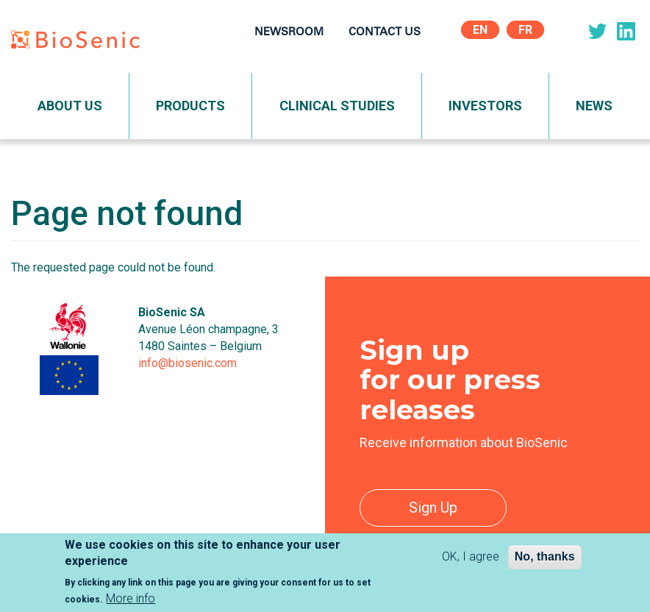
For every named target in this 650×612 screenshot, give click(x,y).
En (480, 30)
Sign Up (433, 507)
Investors (485, 105)
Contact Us (385, 32)
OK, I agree (470, 562)
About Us (70, 105)
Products (190, 105)
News (594, 105)
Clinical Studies (337, 105)
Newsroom (289, 32)
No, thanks (545, 562)
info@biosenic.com (187, 363)
